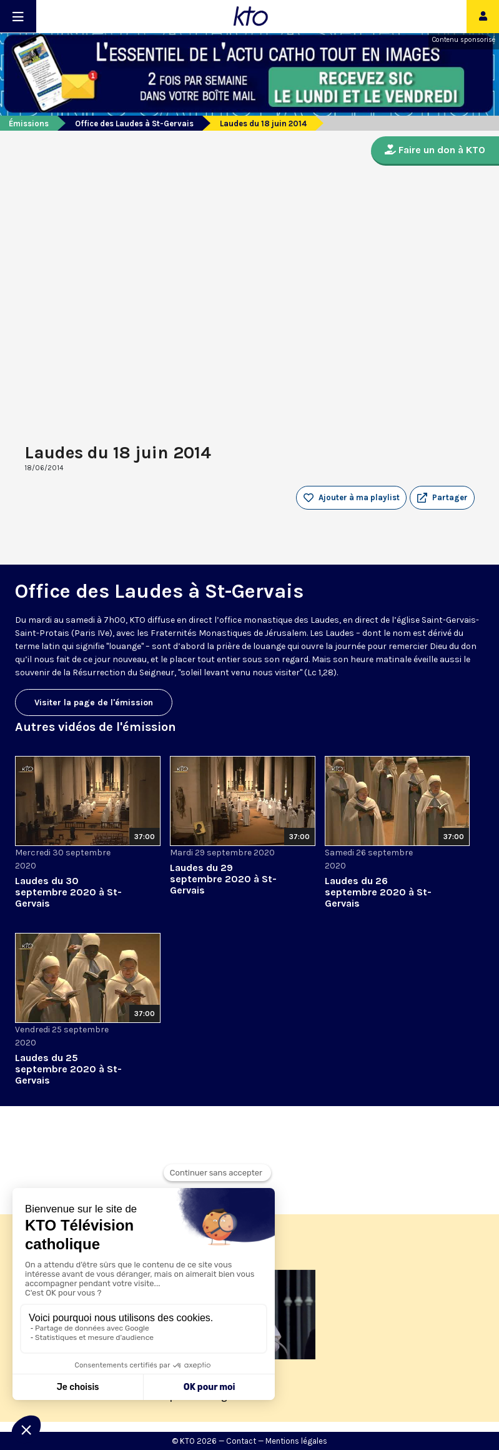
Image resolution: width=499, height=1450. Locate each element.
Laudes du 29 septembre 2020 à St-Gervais (223, 879)
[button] (442, 498)
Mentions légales (296, 1441)
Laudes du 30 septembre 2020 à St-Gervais (68, 892)
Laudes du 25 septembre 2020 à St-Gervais (68, 1069)
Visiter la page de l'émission (93, 702)
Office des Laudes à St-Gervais (134, 123)
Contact (241, 1441)
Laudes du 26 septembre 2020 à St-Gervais (378, 892)
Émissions (29, 123)
